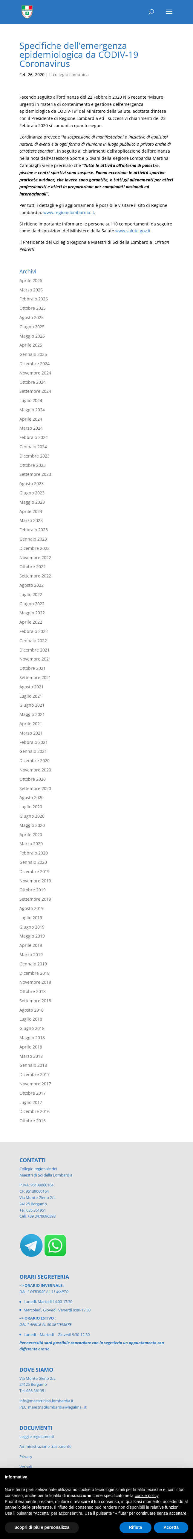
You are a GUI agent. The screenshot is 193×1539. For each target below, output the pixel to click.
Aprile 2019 (30, 945)
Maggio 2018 (32, 1037)
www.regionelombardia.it (68, 212)
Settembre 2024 (35, 391)
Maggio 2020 (32, 825)
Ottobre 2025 (32, 308)
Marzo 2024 (31, 428)
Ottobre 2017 (32, 1093)
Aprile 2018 (30, 1047)
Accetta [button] (171, 1527)
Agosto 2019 (31, 908)
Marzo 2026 (31, 290)
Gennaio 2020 (33, 862)
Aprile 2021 (30, 723)
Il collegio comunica (69, 74)
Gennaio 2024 (33, 446)
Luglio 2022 (30, 594)
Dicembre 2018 (34, 973)
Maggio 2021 (32, 714)
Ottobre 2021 (32, 668)
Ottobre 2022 (32, 566)
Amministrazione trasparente (45, 1446)
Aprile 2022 (30, 622)
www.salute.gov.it (133, 231)
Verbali (25, 1466)
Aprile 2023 (30, 511)
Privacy (25, 1456)
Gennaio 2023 (33, 539)
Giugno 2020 (32, 816)
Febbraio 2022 (33, 631)
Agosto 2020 (31, 797)
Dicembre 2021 (34, 650)
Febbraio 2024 (33, 437)
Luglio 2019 (30, 917)
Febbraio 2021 (33, 742)
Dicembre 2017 (34, 1074)
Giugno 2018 (32, 1028)
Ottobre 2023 (32, 465)
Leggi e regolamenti (36, 1436)
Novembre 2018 (35, 982)
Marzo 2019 (31, 954)
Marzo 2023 (31, 520)
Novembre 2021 (35, 659)
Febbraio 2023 (33, 529)
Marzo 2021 (31, 733)
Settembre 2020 (35, 788)
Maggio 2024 (32, 410)
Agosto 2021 (31, 687)
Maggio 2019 (32, 936)
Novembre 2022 (35, 557)
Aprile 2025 (30, 345)
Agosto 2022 (31, 585)
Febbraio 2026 (33, 299)
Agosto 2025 (31, 317)
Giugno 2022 (32, 604)
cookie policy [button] (146, 1495)
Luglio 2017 (30, 1102)
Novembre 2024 (35, 373)
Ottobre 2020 (32, 779)
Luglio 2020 (30, 807)
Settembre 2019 (35, 899)
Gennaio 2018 (33, 1065)
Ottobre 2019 (32, 890)
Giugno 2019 (32, 927)
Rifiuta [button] (135, 1527)
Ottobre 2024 (32, 382)
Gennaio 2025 (33, 354)
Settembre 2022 (35, 576)
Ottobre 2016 (32, 1120)
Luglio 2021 (30, 696)
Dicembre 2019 (34, 871)
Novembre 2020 (35, 770)
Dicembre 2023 (34, 456)
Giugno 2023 (32, 493)
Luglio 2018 (30, 1019)
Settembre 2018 (35, 1001)
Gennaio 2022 (33, 640)
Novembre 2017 (35, 1084)
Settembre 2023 (35, 474)
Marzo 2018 (31, 1056)
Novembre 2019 (35, 881)
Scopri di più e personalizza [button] (41, 1527)
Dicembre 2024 (34, 363)
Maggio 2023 (32, 502)
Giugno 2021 (32, 705)
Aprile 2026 (30, 280)
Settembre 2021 (35, 677)
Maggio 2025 (32, 336)
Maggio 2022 (32, 613)
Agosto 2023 (31, 483)
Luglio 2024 (30, 400)
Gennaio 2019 (33, 964)
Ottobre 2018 (32, 991)
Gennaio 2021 (33, 751)
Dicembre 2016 (34, 1111)
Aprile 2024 (30, 419)
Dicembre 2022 (34, 548)
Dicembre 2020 (34, 760)
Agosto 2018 (31, 1010)
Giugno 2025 (32, 327)
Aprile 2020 (30, 834)
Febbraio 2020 (33, 853)
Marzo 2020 (31, 843)
